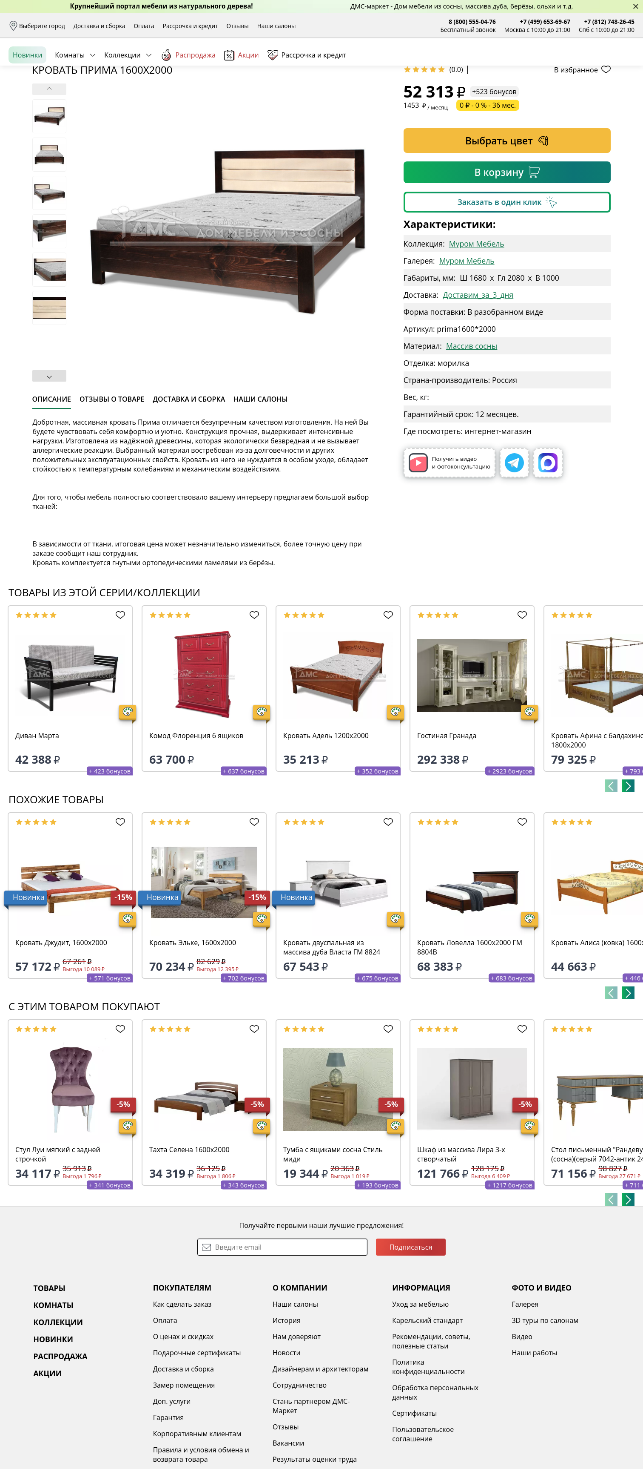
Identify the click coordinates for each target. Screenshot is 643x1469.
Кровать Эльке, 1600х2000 (192, 1008)
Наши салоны (276, 26)
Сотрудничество (300, 1450)
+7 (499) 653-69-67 (545, 21)
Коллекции (122, 93)
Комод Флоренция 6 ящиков (196, 801)
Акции (241, 93)
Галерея (525, 1369)
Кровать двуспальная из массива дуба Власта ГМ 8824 (331, 1012)
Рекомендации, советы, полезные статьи (431, 1406)
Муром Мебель (476, 309)
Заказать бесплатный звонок (595, 93)
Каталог (121, 64)
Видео (522, 1402)
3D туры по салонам (545, 1386)
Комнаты (70, 93)
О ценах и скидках (183, 1402)
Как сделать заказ (182, 1369)
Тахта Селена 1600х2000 (189, 1215)
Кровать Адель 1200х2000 (326, 801)
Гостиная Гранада (446, 801)
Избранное (583, 63)
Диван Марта (37, 801)
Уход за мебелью (420, 1369)
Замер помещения (184, 1450)
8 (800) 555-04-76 (472, 21)
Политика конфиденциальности (428, 1432)
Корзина (621, 63)
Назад (30, 113)
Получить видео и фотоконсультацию (449, 528)
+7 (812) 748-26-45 (609, 21)
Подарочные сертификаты (197, 1418)
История (287, 1386)
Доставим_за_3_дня (478, 360)
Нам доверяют (297, 1402)
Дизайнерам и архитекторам (321, 1434)
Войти (550, 63)
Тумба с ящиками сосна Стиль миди (333, 1219)
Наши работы (534, 1418)
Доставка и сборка (99, 26)
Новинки (27, 93)
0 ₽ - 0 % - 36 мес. (488, 170)
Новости (287, 1418)
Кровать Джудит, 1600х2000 (61, 1008)
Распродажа (188, 93)
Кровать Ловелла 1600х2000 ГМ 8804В (469, 1012)
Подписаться (411, 1312)
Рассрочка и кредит (190, 26)
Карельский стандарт (427, 1386)
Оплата (144, 26)
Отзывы (237, 26)
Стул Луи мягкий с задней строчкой (57, 1219)
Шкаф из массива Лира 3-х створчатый (461, 1219)
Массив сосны (471, 411)
